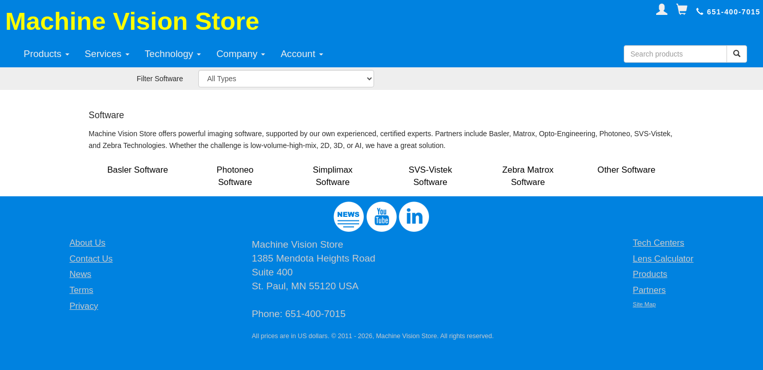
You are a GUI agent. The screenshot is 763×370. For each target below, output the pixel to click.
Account (302, 53)
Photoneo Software (235, 176)
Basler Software (137, 170)
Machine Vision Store (132, 21)
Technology (173, 53)
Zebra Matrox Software (528, 176)
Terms (81, 290)
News (80, 274)
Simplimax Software (332, 176)
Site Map (644, 304)
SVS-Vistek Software (430, 176)
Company (240, 53)
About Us (87, 243)
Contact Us (91, 259)
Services (107, 53)
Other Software (627, 170)
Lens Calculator (663, 259)
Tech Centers (658, 243)
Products (46, 53)
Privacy (83, 306)
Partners (649, 290)
